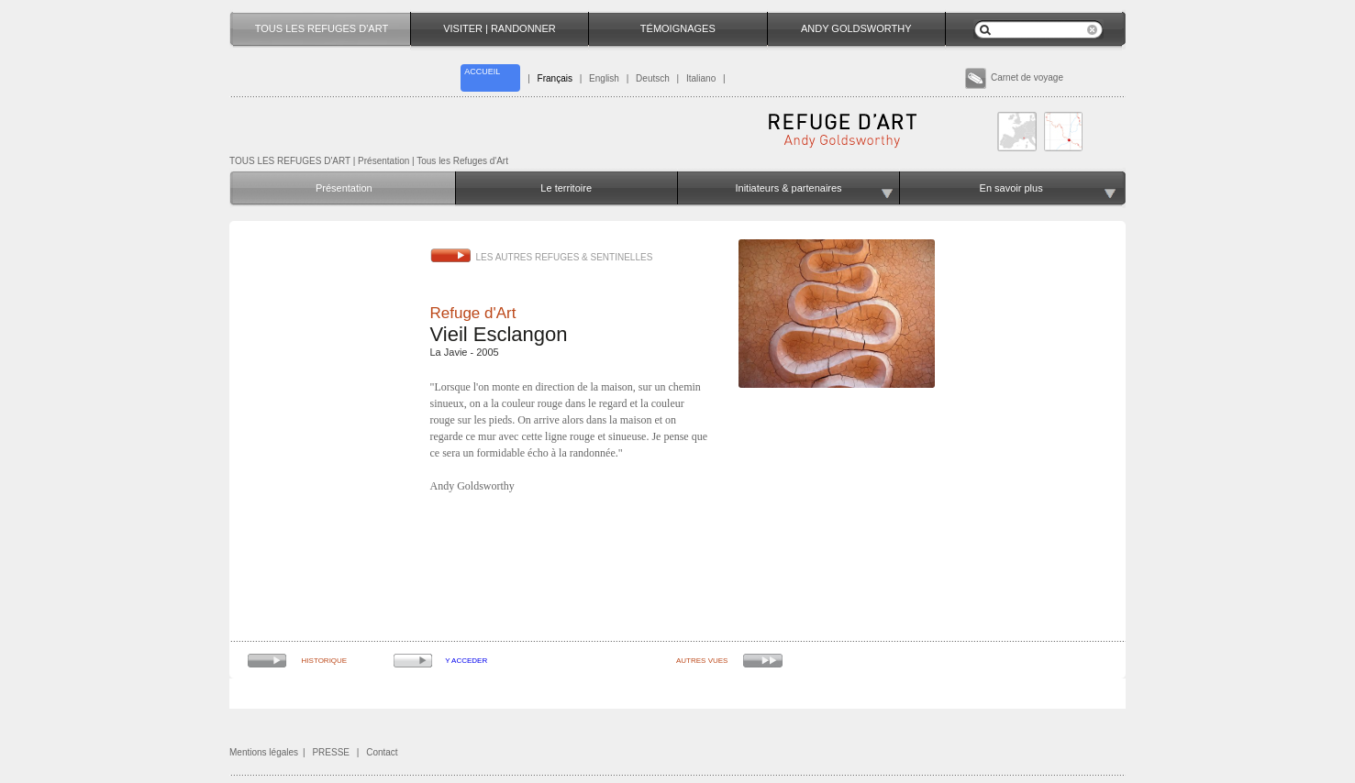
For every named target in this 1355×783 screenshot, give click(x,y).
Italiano (701, 78)
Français (555, 78)
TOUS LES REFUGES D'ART (289, 161)
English (604, 78)
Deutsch (653, 78)
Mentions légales (263, 752)
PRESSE (331, 752)
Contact (381, 752)
